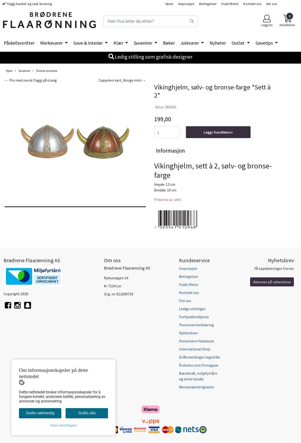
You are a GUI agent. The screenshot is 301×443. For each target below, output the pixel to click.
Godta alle (86, 413)
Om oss (271, 4)
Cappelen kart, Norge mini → (122, 80)
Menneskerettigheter (196, 387)
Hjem (169, 4)
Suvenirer (143, 43)
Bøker (169, 43)
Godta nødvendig (40, 413)
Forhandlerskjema (194, 316)
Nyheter (218, 43)
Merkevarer (52, 43)
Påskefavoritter (19, 43)
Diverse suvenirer (44, 71)
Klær (118, 43)
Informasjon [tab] (170, 150)
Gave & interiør (88, 43)
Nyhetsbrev (188, 333)
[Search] (150, 21)
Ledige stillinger (192, 308)
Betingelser (208, 4)
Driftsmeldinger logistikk (199, 357)
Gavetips (265, 43)
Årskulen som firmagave (198, 365)
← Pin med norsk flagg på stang (31, 80)
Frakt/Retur (230, 4)
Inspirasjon (186, 4)
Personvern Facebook (196, 341)
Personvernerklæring (196, 324)
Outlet (239, 43)
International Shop (194, 349)
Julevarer (190, 43)
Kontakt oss (252, 4)
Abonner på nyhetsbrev (272, 282)
